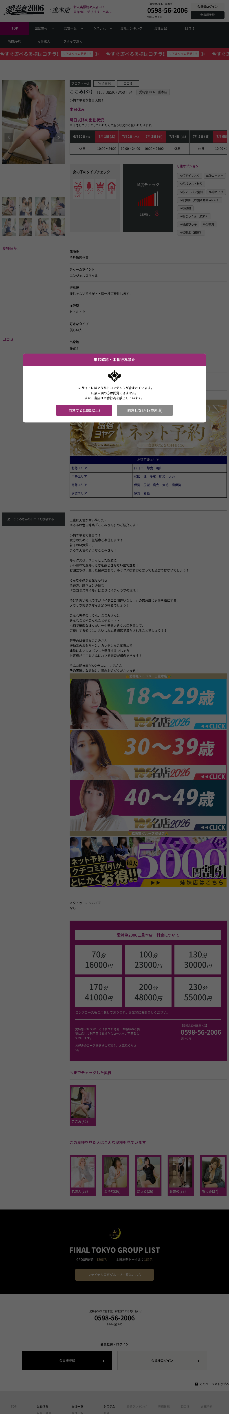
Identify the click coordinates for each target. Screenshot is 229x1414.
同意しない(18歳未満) (144, 410)
